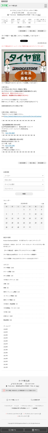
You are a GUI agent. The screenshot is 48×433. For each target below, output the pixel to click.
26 (6, 227)
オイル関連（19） (8, 276)
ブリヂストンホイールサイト (32, 413)
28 (18, 227)
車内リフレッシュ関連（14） (11, 292)
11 (41, 214)
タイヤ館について (12, 400)
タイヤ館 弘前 (13, 6)
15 (24, 218)
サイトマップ (9, 406)
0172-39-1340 (19, 12)
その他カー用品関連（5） (10, 304)
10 (35, 214)
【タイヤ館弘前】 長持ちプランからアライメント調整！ (20, 250)
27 (12, 227)
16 (30, 218)
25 (41, 223)
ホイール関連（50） (9, 272)
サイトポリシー (40, 406)
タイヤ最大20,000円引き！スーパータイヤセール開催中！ (20, 254)
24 (35, 223)
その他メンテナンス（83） (11, 280)
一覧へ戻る (32, 31)
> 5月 (42, 204)
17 (35, 218)
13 (12, 218)
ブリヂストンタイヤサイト (13, 413)
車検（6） (6, 288)
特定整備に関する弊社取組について (21, 408)
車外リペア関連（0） (9, 300)
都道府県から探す (13, 21)
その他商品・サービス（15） (11, 308)
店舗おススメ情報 (30, 21)
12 (6, 218)
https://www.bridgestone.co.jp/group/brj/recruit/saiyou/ (22, 116)
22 (24, 223)
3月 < (5, 204)
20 (12, 223)
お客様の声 (35, 400)
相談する (12, 430)
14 (18, 218)
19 (6, 223)
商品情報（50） (8, 320)
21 (18, 223)
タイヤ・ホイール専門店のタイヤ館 (4, 21)
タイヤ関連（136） (9, 268)
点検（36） (6, 284)
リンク (17, 406)
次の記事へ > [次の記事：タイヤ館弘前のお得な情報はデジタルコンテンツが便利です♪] (42, 31)
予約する (35, 430)
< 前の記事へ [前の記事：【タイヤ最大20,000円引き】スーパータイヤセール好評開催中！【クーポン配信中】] (22, 31)
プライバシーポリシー (27, 406)
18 (41, 218)
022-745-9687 (10, 133)
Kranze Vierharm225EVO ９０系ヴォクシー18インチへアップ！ (22, 240)
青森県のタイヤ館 (18, 21)
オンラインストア (23, 416)
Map (39, 15)
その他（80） (7, 312)
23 (30, 223)
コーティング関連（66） (10, 296)
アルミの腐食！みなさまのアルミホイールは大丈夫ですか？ (21, 258)
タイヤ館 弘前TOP (24, 21)
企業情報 (35, 408)
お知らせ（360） (8, 316)
